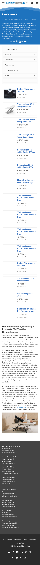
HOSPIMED (10, 539)
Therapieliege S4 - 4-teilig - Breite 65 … (26, 120)
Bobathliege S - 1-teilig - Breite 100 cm (26, 151)
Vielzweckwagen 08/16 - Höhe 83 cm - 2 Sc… (26, 197)
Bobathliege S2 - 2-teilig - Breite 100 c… (26, 166)
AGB (11, 546)
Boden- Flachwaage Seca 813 (26, 90)
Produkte (6, 20)
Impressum (17, 546)
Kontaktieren (21, 407)
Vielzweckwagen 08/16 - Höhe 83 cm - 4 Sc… (26, 248)
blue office (18, 540)
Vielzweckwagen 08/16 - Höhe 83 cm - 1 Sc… (26, 214)
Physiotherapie (30, 20)
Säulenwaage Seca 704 (25, 294)
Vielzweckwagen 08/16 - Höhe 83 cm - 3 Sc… (26, 231)
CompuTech (20, 543)
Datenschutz (26, 546)
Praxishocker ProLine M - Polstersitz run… (26, 310)
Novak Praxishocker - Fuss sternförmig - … (26, 181)
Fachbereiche (17, 20)
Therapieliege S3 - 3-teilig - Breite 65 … (26, 105)
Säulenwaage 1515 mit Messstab (25, 279)
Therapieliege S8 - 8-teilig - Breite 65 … (26, 135)
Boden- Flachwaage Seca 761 (26, 264)
